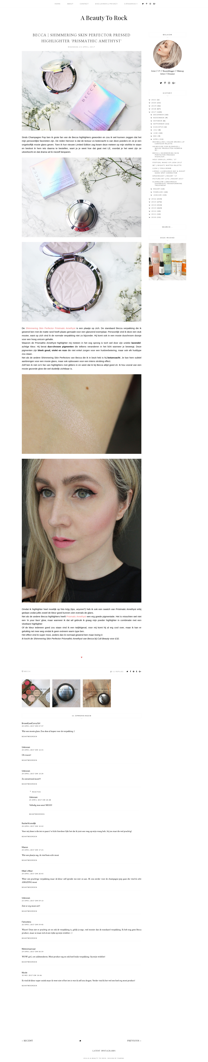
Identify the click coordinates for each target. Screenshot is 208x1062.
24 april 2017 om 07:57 (32, 726)
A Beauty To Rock (104, 17)
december (159, 115)
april (156, 139)
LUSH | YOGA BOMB (162, 168)
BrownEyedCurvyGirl (31, 723)
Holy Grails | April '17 (164, 159)
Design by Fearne (116, 1058)
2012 (154, 211)
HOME (58, 4)
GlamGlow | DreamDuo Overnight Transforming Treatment (167, 183)
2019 (154, 106)
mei (155, 136)
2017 (154, 112)
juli (155, 130)
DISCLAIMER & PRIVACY (106, 4)
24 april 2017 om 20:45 (32, 874)
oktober (158, 121)
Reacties (36, 792)
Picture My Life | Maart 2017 (168, 179)
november (159, 118)
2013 (154, 208)
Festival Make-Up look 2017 (167, 162)
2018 (154, 109)
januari (158, 195)
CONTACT (84, 4)
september (159, 124)
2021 (154, 100)
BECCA (27, 671)
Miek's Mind (27, 871)
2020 (154, 103)
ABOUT (70, 4)
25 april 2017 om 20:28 (40, 800)
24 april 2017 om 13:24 (32, 773)
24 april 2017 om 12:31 (32, 750)
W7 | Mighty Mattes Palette (167, 165)
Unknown (26, 747)
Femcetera (26, 922)
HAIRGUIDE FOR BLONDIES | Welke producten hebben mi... (167, 148)
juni (156, 133)
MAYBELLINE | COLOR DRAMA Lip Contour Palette (169, 143)
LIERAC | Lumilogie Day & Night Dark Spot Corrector (169, 172)
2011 (154, 214)
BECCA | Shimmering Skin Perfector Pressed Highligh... (166, 154)
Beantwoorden (29, 736)
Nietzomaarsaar (29, 949)
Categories (130, 4)
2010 (154, 217)
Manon (25, 847)
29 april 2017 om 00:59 (32, 951)
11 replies (118, 671)
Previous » (134, 1040)
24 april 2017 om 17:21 (32, 850)
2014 (154, 205)
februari (158, 192)
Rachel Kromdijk (29, 823)
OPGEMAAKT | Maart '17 (165, 176)
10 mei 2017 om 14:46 (32, 975)
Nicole (24, 972)
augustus (158, 127)
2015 (154, 202)
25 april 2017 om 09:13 (32, 901)
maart (157, 189)
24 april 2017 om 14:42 (32, 826)
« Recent (27, 1040)
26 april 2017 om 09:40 (32, 924)
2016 (154, 199)
